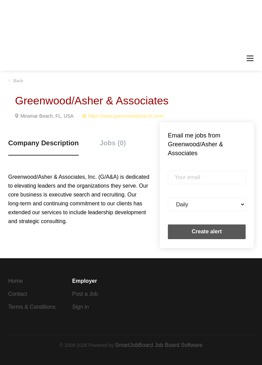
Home (15, 281)
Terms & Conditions (32, 307)
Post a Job (85, 294)
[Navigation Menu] (250, 58)
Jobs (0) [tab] (113, 143)
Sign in (80, 307)
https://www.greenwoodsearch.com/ (125, 116)
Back (17, 80)
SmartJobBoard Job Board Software (158, 345)
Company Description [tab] (43, 143)
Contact (17, 294)
